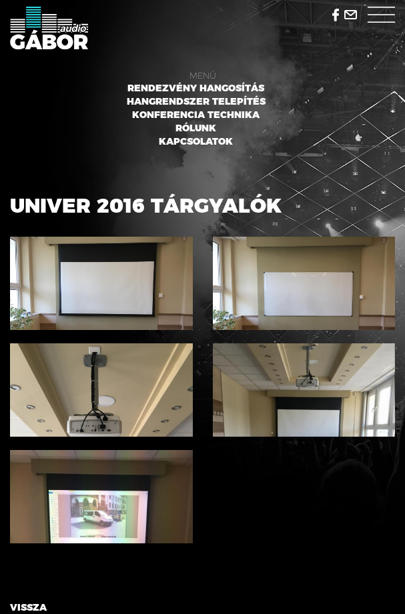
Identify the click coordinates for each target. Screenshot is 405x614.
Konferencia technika (196, 115)
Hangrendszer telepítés (196, 101)
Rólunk (195, 128)
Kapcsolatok (196, 141)
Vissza (28, 607)
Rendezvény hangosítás (195, 88)
